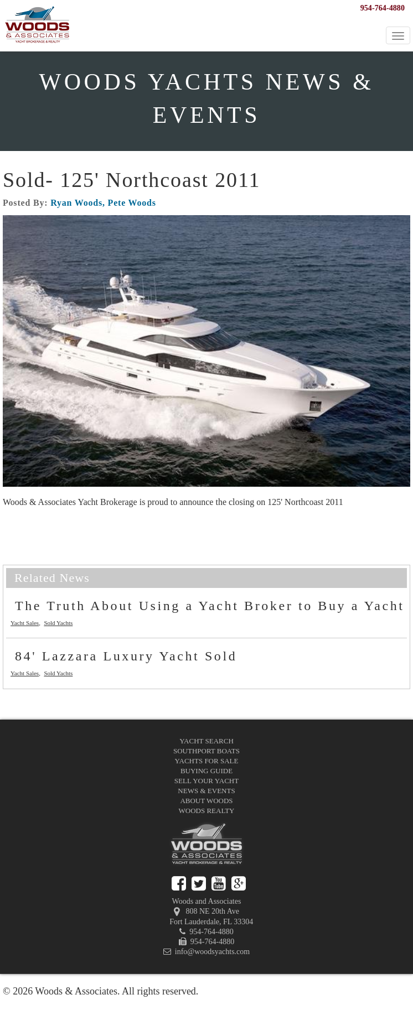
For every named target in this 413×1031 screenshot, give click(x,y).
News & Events (206, 791)
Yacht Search (206, 741)
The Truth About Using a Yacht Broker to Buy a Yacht (210, 605)
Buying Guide (206, 771)
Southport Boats (206, 751)
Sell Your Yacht (206, 781)
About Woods (206, 800)
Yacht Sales (25, 622)
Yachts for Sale (207, 761)
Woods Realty (207, 810)
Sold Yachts (58, 622)
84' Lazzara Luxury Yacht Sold (126, 656)
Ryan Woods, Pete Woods (103, 202)
